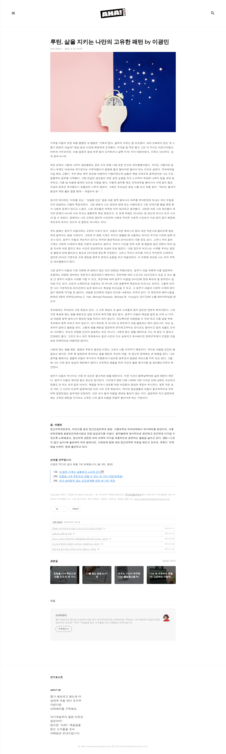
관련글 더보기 (169, 560)
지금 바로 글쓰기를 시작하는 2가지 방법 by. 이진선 (74, 549)
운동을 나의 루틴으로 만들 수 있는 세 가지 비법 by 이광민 (77, 528)
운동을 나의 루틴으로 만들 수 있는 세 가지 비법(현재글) (91, 476)
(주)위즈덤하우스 (133, 494)
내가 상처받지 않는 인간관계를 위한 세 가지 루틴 (87, 480)
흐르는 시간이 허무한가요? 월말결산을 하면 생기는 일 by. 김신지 (80, 538)
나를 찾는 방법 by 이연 (62, 533)
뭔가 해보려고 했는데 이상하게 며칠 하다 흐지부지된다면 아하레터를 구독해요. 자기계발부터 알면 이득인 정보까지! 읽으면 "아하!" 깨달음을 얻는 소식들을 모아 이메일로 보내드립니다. (108, 621)
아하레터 (61, 615)
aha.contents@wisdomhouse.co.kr (152, 498)
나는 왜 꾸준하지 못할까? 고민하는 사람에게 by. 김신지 (76, 544)
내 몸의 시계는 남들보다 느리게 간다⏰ (81, 472)
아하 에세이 (58, 522)
